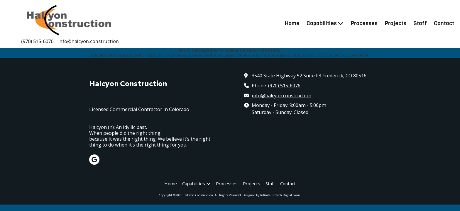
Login (296, 195)
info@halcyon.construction (281, 95)
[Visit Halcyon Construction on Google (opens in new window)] (94, 159)
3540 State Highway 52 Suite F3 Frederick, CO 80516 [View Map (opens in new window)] (309, 75)
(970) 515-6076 (284, 85)
